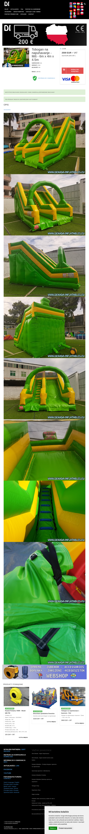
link (17, 766)
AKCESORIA (8, 11)
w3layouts (17, 821)
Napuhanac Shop (36, 790)
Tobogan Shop (35, 785)
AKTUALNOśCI (14, 9)
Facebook (8, 769)
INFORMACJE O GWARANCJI (43, 78)
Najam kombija (35, 794)
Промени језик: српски (11, 788)
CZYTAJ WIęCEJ (23, 737)
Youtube (7, 773)
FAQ (22, 9)
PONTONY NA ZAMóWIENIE (32, 9)
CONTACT (7, 778)
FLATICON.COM (8, 827)
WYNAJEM (23, 14)
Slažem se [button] (53, 828)
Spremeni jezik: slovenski (11, 792)
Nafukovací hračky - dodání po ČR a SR (42, 803)
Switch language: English (11, 782)
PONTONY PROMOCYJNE (11, 14)
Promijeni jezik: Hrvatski (11, 784)
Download (8, 756)
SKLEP (6, 9)
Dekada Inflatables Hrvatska (39, 775)
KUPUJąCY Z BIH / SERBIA (33, 11)
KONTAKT (31, 14)
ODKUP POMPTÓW (18, 11)
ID (60, 48)
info (5, 762)
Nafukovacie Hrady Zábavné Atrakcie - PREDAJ (44, 805)
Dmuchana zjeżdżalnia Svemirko (43, 713)
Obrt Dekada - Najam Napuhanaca (40, 753)
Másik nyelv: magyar (10, 786)
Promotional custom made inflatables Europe (43, 809)
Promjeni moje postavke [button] (65, 828)
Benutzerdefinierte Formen (38, 814)
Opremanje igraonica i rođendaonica (41, 770)
